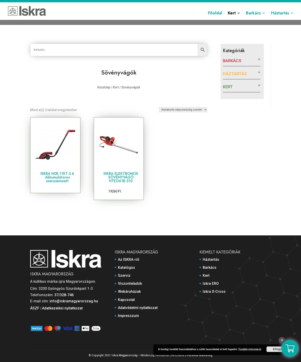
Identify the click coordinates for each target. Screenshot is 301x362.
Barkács (253, 19)
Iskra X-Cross (214, 291)
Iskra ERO (211, 283)
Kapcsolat (202, 3)
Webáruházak (181, 3)
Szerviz (136, 3)
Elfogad (278, 349)
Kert (232, 19)
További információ (249, 349)
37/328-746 (64, 295)
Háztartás (280, 19)
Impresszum (262, 3)
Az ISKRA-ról (98, 3)
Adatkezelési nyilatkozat (62, 308)
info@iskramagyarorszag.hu (74, 301)
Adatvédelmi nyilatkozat (230, 3)
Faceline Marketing (199, 355)
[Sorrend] (183, 109)
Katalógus (119, 3)
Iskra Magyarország (124, 355)
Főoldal (215, 19)
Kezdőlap (103, 87)
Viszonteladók (156, 3)
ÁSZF (34, 308)
